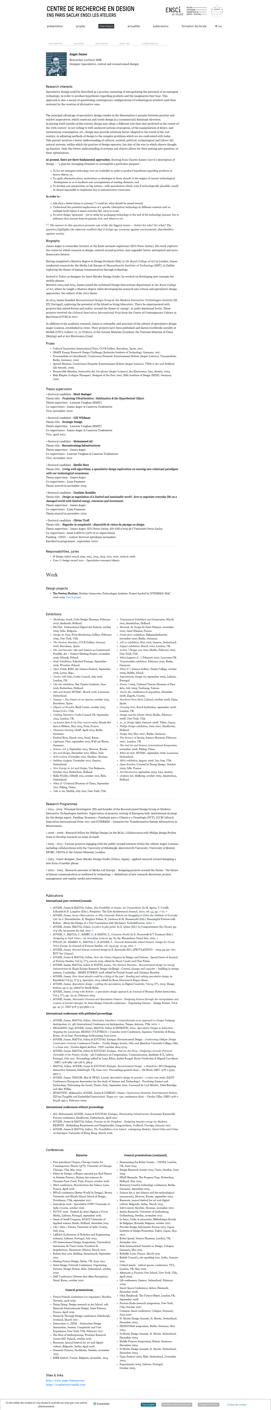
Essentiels (103, 1403)
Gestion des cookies (236, 1404)
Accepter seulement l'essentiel (177, 1404)
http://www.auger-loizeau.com (65, 1380)
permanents (55, 43)
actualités (134, 26)
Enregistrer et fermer (208, 1404)
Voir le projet (73, 597)
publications (160, 26)
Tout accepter (148, 1404)
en (220, 26)
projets (80, 26)
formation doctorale (194, 26)
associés (79, 43)
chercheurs (106, 26)
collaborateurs (150, 43)
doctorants (101, 43)
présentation (55, 26)
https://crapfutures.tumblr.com (65, 1384)
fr (216, 26)
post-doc (125, 43)
